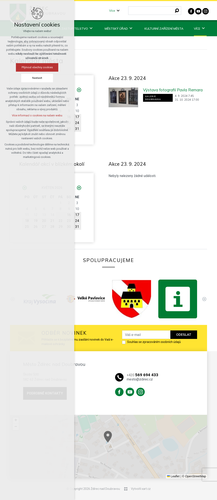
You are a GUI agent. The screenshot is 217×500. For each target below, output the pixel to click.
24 (77, 123)
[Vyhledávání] (177, 10)
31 (77, 129)
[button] (123, 441)
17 (77, 117)
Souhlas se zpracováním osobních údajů (154, 342)
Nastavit (35, 77)
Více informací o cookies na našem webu (34, 115)
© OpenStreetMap (194, 476)
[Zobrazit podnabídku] (118, 10)
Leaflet (173, 476)
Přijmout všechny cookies (34, 67)
